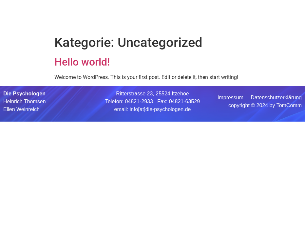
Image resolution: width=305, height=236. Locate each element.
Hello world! (82, 62)
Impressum (231, 97)
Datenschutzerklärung (275, 97)
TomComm (289, 105)
